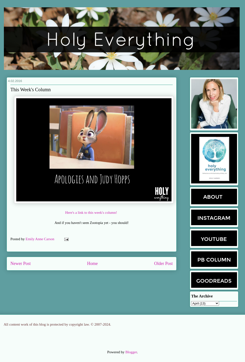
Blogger (131, 352)
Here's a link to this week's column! (91, 212)
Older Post (163, 263)
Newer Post (20, 263)
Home (92, 263)
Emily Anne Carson (40, 239)
